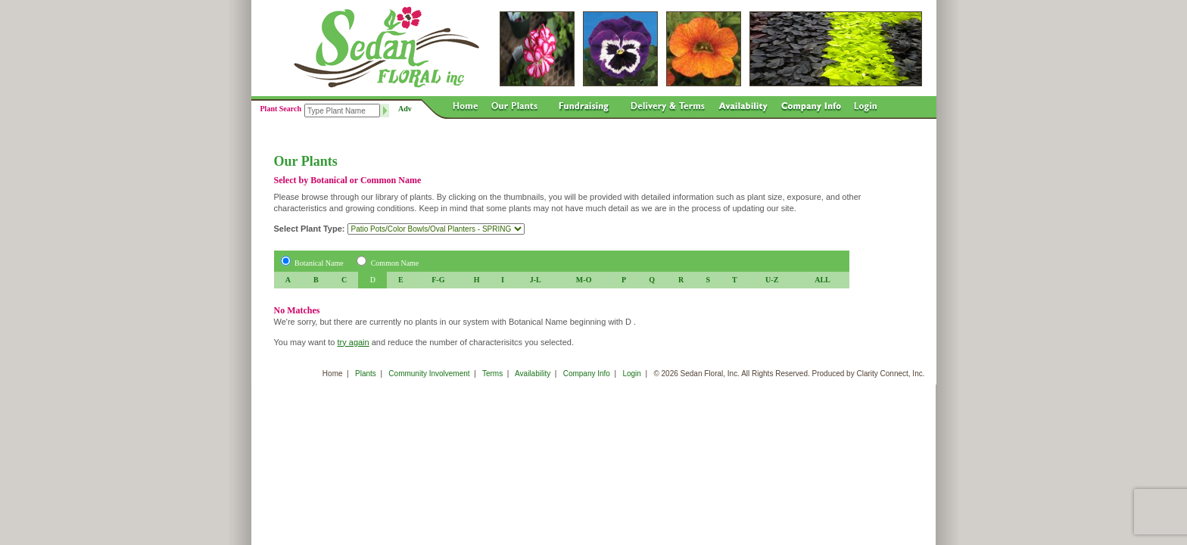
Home (332, 373)
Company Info (586, 373)
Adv (405, 108)
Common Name (395, 263)
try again (353, 342)
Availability (532, 373)
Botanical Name (319, 263)
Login (631, 373)
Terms (492, 373)
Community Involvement (428, 373)
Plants (365, 373)
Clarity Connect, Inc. (890, 373)
